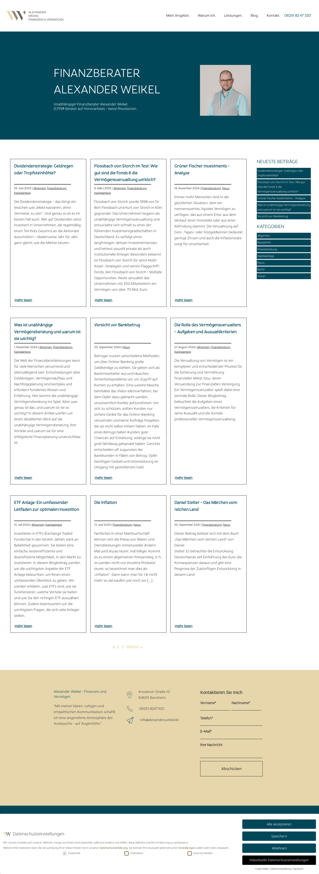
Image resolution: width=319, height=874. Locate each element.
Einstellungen (187, 847)
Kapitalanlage (22, 193)
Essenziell (71, 852)
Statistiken (134, 852)
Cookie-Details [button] (262, 868)
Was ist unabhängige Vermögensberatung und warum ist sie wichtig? (283, 207)
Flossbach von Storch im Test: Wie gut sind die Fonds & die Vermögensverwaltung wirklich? (281, 186)
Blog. (255, 15)
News (225, 188)
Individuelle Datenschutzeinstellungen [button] (279, 859)
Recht (261, 269)
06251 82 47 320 (297, 15)
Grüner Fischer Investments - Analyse (281, 198)
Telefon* (206, 718)
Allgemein (39, 188)
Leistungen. (233, 15)
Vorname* (208, 703)
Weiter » (134, 647)
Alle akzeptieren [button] (279, 824)
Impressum (298, 868)
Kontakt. (273, 15)
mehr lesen (23, 300)
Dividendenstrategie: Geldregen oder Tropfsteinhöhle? (280, 173)
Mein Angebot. (178, 15)
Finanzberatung (57, 188)
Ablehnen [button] (279, 847)
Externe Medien (200, 852)
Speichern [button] (279, 835)
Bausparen (264, 242)
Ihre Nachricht (211, 745)
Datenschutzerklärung (114, 847)
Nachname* (241, 703)
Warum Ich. (207, 15)
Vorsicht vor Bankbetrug (272, 216)
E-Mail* (206, 731)
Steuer (261, 276)
